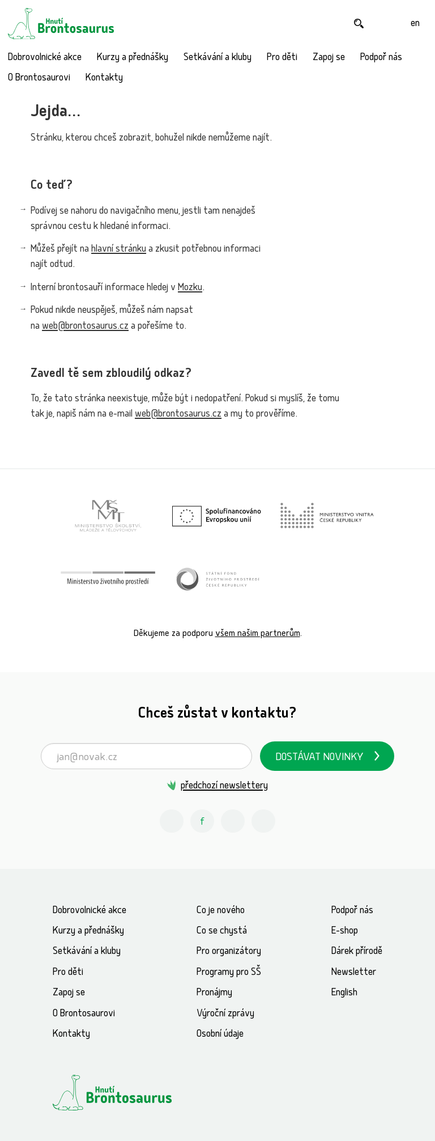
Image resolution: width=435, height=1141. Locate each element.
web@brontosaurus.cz (85, 326)
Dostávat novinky (319, 758)
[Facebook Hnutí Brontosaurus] (202, 821)
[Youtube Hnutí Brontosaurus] (233, 821)
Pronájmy (214, 993)
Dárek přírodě (356, 951)
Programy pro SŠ (229, 972)
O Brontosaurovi (39, 78)
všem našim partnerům (257, 634)
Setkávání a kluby (217, 58)
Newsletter (353, 972)
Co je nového (221, 911)
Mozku (190, 288)
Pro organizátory (229, 951)
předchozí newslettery (224, 786)
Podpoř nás (381, 58)
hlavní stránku (118, 249)
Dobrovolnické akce (45, 58)
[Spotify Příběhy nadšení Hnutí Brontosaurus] (263, 821)
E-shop (344, 931)
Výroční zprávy (225, 1014)
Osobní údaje (220, 1034)
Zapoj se (329, 58)
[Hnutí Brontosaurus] (131, 1092)
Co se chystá (222, 931)
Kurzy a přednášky (132, 58)
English (344, 993)
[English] (415, 23)
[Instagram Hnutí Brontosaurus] (172, 821)
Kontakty (104, 78)
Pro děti (282, 58)
